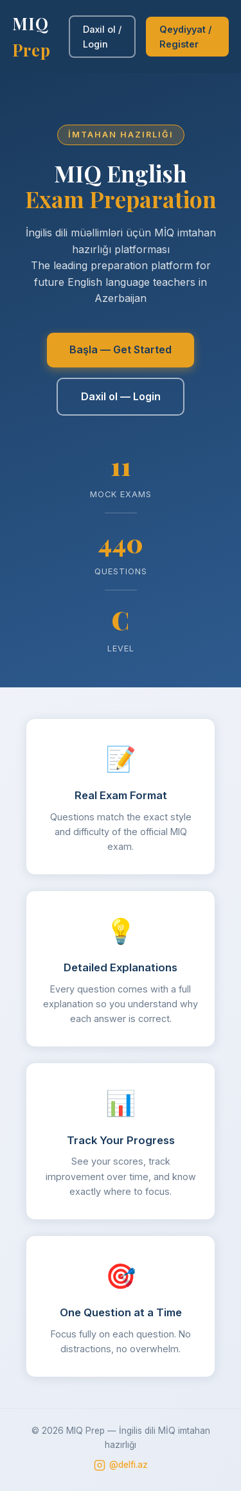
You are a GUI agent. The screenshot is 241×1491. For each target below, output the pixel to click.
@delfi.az (121, 1465)
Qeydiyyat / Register (185, 36)
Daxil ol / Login (102, 36)
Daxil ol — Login (121, 396)
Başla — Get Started (120, 349)
